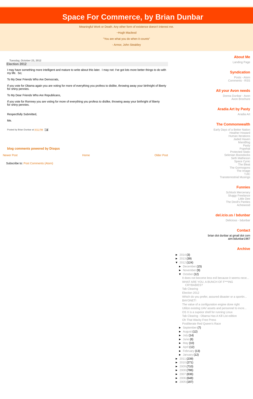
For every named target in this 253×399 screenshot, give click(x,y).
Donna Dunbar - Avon (236, 95)
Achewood (243, 205)
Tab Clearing (190, 288)
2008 (183, 370)
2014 (183, 254)
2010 (183, 362)
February (189, 350)
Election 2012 (16, 64)
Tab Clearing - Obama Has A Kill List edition (209, 315)
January (188, 354)
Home (86, 155)
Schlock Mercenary (238, 192)
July (186, 335)
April (186, 347)
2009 (183, 366)
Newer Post (10, 155)
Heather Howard (239, 132)
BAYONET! (189, 300)
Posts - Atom (242, 77)
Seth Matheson (240, 158)
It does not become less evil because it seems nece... (215, 277)
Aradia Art (244, 114)
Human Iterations (239, 136)
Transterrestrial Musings (235, 177)
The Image (243, 170)
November (190, 270)
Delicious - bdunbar (238, 220)
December (190, 266)
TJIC (247, 174)
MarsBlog (244, 142)
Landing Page (241, 62)
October (188, 274)
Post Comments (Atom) (38, 163)
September (190, 327)
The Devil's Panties (238, 201)
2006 (183, 378)
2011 (183, 358)
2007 (183, 374)
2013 (183, 258)
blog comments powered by (33, 148)
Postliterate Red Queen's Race (201, 323)
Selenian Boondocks (237, 155)
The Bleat (244, 164)
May (186, 343)
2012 (183, 262)
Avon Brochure (240, 99)
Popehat (245, 148)
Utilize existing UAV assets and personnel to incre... (214, 308)
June (186, 339)
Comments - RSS (239, 80)
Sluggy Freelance (239, 195)
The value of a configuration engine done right (211, 304)
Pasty (246, 145)
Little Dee (244, 198)
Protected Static (240, 151)
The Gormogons (240, 167)
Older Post (161, 155)
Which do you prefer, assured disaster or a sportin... (214, 296)
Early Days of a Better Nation (231, 129)
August (188, 331)
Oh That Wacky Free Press (199, 319)
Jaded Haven (241, 139)
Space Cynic (242, 161)
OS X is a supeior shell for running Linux (207, 312)
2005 (183, 381)
